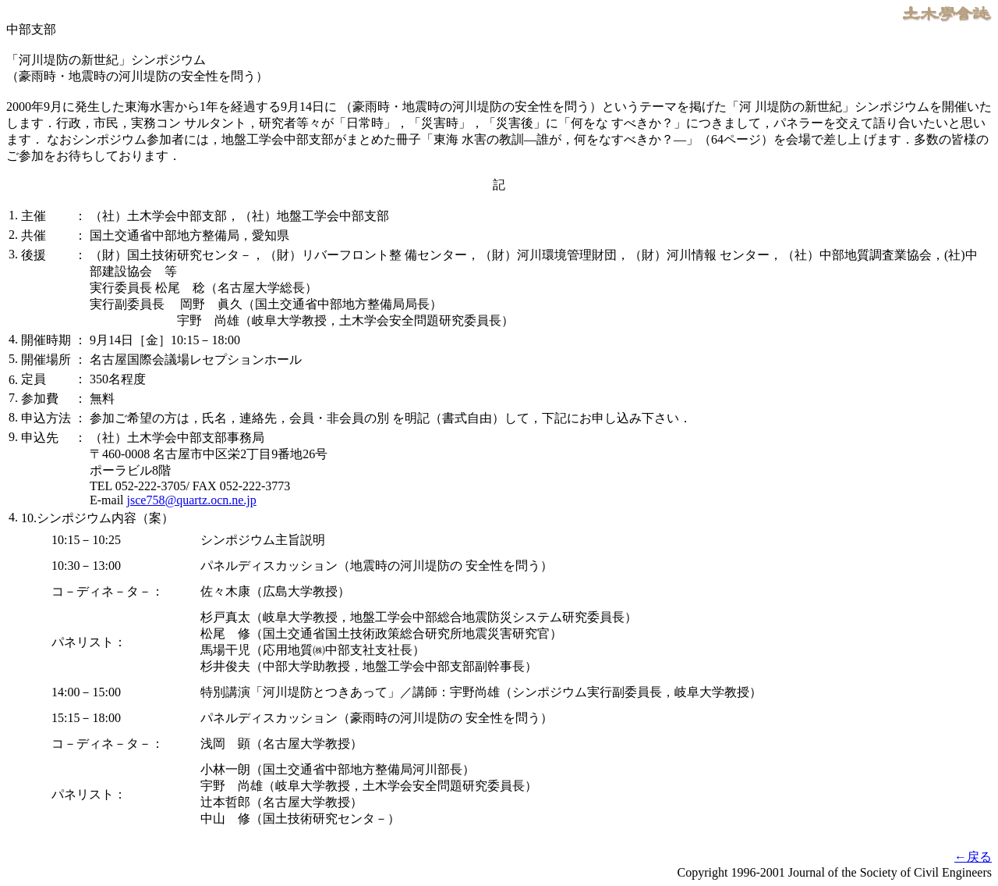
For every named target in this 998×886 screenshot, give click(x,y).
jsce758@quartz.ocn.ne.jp (192, 500)
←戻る (973, 856)
